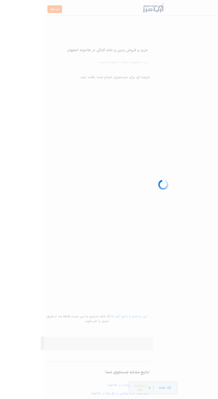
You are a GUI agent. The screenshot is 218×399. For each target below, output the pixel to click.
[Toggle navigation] (209, 9)
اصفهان (92, 62)
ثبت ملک (10, 9)
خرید (102, 62)
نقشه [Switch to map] (121, 387)
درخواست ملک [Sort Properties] (98, 387)
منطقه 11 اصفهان (76, 62)
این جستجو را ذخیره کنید (87, 316)
